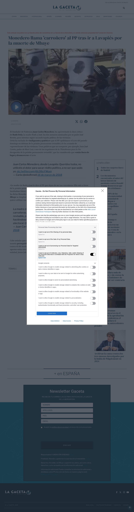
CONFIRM (52, 313)
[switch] (93, 232)
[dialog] (67, 256)
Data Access (67, 321)
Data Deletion (55, 321)
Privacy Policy (78, 321)
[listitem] (67, 227)
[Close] (103, 191)
